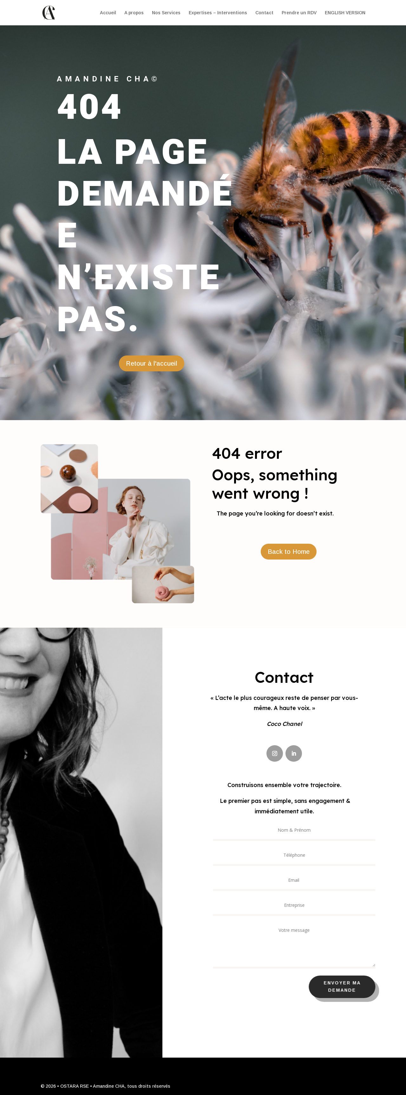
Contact (264, 12)
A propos (134, 12)
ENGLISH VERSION (345, 12)
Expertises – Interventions (218, 12)
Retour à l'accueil (151, 363)
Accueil (108, 12)
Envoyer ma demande (346, 986)
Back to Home (289, 551)
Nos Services (166, 12)
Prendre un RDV (299, 12)
